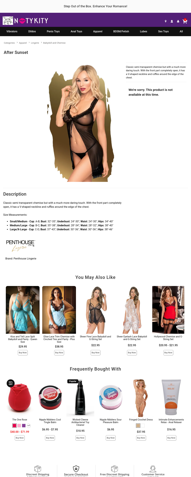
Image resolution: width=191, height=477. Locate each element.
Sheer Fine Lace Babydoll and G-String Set (95, 338)
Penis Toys (53, 31)
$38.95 (59, 346)
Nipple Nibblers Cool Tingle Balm (50, 421)
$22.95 (95, 345)
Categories (9, 42)
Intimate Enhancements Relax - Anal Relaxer (171, 421)
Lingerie (35, 42)
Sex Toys (163, 31)
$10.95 (80, 430)
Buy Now (23, 352)
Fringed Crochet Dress (141, 419)
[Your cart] (184, 21)
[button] (14, 425)
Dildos (32, 31)
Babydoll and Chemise (54, 42)
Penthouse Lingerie (25, 258)
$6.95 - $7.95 (50, 429)
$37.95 (141, 431)
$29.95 (23, 346)
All (181, 31)
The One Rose (19, 419)
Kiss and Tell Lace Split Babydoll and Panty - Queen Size (22, 339)
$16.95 (171, 429)
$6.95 (110, 429)
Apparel (97, 31)
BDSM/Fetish (121, 31)
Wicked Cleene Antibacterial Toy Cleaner (80, 422)
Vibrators (11, 31)
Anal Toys (76, 31)
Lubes (143, 31)
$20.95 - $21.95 (168, 345)
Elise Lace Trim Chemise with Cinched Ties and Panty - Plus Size (59, 339)
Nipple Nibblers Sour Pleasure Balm (111, 421)
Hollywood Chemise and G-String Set (168, 338)
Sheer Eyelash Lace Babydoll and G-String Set (132, 338)
